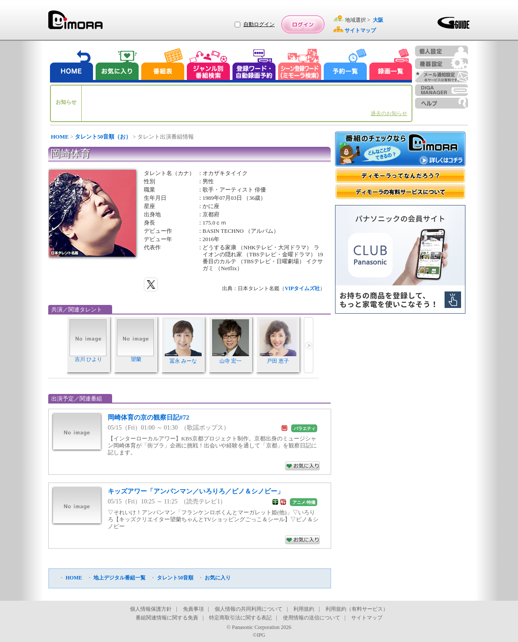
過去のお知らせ (389, 113)
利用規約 (303, 609)
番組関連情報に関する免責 (167, 618)
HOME (60, 136)
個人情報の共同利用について (248, 609)
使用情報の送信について (311, 618)
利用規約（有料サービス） (356, 609)
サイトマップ (366, 618)
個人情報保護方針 (151, 609)
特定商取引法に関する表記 (240, 618)
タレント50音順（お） (103, 136)
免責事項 (193, 609)
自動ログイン (259, 24)
